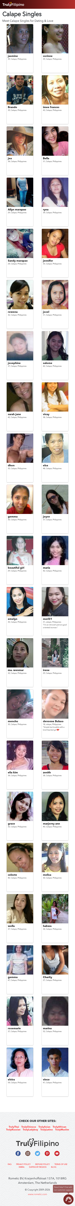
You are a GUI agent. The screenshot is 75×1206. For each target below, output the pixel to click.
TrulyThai (14, 1127)
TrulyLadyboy (30, 1130)
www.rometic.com (37, 1194)
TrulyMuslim (62, 1130)
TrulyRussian (13, 1130)
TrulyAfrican (59, 1127)
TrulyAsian (44, 1127)
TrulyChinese (28, 1127)
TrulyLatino (46, 1130)
